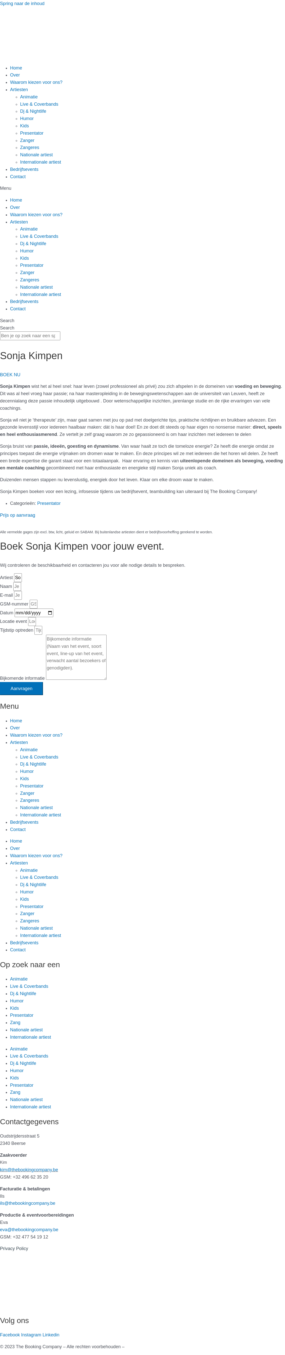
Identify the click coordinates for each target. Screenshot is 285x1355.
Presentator (31, 133)
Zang (15, 1022)
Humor (27, 118)
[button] (142, 188)
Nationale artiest (36, 154)
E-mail (7, 595)
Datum (7, 612)
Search (7, 320)
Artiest (7, 577)
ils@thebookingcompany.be (27, 1203)
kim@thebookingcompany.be (29, 1169)
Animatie (29, 96)
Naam (6, 586)
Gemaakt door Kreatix (148, 1346)
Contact (18, 176)
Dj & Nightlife (33, 111)
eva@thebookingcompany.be (29, 1229)
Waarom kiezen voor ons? (36, 82)
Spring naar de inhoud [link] (22, 3)
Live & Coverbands (39, 104)
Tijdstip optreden (17, 630)
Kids (24, 125)
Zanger (27, 140)
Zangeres (29, 147)
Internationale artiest (40, 162)
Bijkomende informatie (23, 678)
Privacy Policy (14, 1248)
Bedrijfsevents (24, 169)
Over (15, 75)
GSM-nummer (15, 604)
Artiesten (19, 89)
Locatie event (14, 621)
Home (16, 67)
